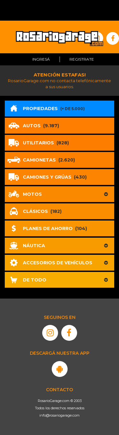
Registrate (81, 59)
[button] (59, 194)
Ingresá (41, 59)
